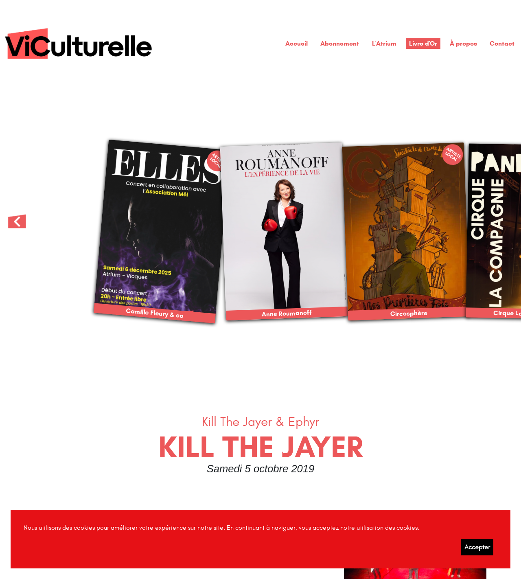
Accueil (296, 43)
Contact (502, 43)
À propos (463, 43)
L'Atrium (384, 43)
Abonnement (339, 43)
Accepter (477, 547)
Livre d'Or (423, 43)
